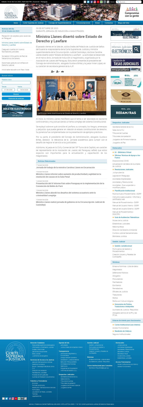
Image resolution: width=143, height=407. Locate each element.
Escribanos (117, 285)
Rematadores (118, 288)
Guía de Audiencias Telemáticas (127, 217)
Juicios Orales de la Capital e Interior (72, 347)
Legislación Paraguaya (121, 176)
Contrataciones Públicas (68, 364)
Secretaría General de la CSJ (123, 127)
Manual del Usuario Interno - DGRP (126, 205)
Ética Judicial (36, 354)
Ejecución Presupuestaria (68, 362)
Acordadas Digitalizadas (122, 179)
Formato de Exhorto (38, 385)
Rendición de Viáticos (123, 331)
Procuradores (118, 279)
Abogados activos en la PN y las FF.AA (125, 314)
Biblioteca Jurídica (120, 236)
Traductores (117, 295)
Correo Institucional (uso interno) (127, 325)
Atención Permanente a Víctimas (42, 362)
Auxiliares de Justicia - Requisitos (125, 309)
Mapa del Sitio (123, 23)
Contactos (109, 23)
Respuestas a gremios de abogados (43, 345)
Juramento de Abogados (40, 356)
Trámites (35, 394)
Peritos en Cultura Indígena (123, 301)
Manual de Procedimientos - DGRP (126, 202)
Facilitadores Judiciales (39, 373)
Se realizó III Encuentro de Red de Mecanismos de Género (14, 57)
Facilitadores (117, 282)
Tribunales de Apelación (122, 136)
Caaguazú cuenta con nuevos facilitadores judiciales (13, 50)
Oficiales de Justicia (120, 291)
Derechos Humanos (38, 364)
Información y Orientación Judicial (42, 347)
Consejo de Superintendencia (60, 23)
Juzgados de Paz (119, 142)
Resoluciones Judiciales (124, 169)
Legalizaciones (36, 396)
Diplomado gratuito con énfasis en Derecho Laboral (15, 64)
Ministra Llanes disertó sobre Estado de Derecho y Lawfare (17, 43)
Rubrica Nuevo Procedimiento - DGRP (127, 194)
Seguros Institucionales (121, 334)
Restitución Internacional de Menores (43, 387)
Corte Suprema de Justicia (33, 23)
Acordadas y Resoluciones (123, 182)
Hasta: (20, 86)
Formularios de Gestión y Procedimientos (122, 250)
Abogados (116, 276)
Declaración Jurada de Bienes (70, 360)
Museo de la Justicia (120, 220)
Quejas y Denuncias (38, 349)
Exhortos (35, 383)
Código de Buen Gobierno (69, 358)
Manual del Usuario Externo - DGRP (126, 209)
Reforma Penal (118, 227)
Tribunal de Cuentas (120, 133)
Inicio (112, 2)
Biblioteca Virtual (123, 354)
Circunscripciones (83, 23)
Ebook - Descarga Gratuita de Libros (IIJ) (43, 367)
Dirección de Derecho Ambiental (125, 230)
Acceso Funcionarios (121, 328)
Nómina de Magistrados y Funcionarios (69, 354)
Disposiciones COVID (121, 161)
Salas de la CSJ (118, 130)
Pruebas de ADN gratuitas (40, 375)
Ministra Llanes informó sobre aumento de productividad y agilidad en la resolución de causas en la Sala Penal (68, 175)
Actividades (64, 345)
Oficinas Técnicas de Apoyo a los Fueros (127, 156)
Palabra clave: (7, 79)
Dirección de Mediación (39, 370)
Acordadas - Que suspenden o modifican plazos (124, 186)
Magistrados (117, 269)
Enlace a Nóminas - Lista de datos (125, 266)
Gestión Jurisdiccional (123, 246)
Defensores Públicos (120, 272)
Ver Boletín (17, 115)
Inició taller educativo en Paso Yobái (15, 69)
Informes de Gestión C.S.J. (69, 370)
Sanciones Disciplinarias (39, 352)
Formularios (36, 390)
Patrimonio (64, 366)
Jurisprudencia (118, 172)
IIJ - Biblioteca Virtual (123, 152)
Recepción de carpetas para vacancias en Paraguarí (16, 37)
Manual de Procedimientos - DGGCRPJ (123, 213)
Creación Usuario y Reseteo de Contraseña (124, 255)
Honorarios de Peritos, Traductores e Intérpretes (124, 305)
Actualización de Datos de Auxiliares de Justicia (126, 165)
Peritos (115, 298)
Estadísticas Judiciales (121, 223)
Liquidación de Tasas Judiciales (42, 392)
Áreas (97, 23)
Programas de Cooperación (69, 368)
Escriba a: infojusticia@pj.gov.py (99, 368)
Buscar (16, 94)
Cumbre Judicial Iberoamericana (125, 233)
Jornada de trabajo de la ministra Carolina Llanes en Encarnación (65, 167)
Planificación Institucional (125, 190)
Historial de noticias (16, 98)
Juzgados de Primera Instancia (124, 139)
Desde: (4, 86)
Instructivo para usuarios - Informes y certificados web (127, 198)
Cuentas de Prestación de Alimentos (43, 377)
